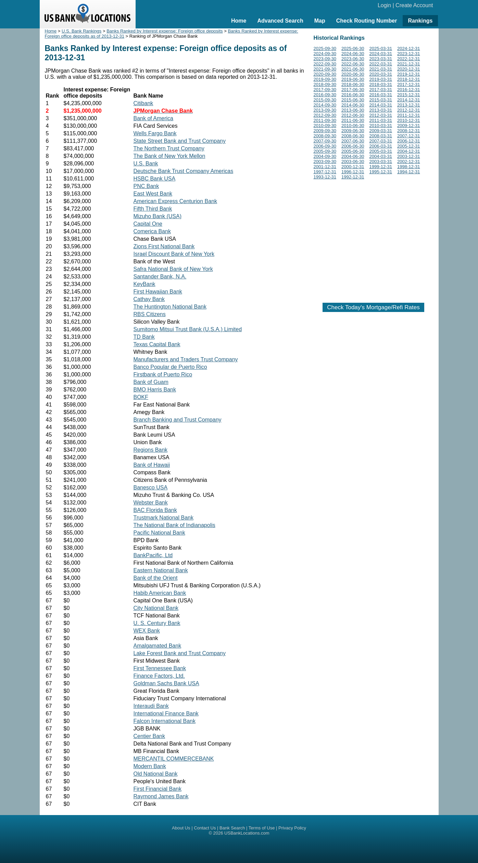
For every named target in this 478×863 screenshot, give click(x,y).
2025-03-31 (380, 48)
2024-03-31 (380, 53)
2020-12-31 (408, 69)
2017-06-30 (352, 89)
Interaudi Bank (151, 706)
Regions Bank (151, 450)
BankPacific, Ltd (153, 555)
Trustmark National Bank (163, 518)
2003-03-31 (380, 161)
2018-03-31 (380, 84)
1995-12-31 (380, 171)
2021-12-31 (408, 63)
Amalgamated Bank (157, 646)
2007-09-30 (325, 140)
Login (384, 5)
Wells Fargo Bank (155, 133)
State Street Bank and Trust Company (180, 141)
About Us (181, 827)
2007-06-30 (352, 140)
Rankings (420, 21)
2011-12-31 (408, 115)
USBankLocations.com (246, 833)
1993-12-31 (325, 176)
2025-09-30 (325, 48)
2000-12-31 (352, 166)
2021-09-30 (325, 69)
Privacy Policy (292, 827)
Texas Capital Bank (157, 344)
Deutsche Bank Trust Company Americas (184, 171)
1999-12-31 (380, 166)
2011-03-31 (380, 120)
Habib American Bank (160, 593)
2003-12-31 (408, 156)
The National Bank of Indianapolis (174, 525)
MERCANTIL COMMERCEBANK (174, 759)
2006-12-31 (408, 140)
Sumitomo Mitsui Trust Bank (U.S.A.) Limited (188, 329)
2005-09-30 (325, 151)
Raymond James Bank (161, 796)
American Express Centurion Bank (175, 201)
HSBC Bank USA (155, 179)
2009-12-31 (408, 125)
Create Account (414, 5)
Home (238, 21)
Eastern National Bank (161, 570)
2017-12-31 (408, 84)
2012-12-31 (408, 110)
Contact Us (205, 827)
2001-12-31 (325, 166)
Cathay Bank (149, 299)
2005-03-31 (380, 151)
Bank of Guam (151, 382)
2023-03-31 (380, 58)
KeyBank (144, 284)
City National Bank (156, 608)
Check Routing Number (366, 21)
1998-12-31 (408, 166)
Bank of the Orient (156, 578)
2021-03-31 (380, 69)
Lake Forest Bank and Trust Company (180, 653)
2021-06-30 (352, 69)
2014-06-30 (352, 105)
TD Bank (144, 337)
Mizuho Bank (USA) (158, 216)
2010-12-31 (408, 120)
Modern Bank (150, 766)
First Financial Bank (158, 789)
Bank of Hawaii (152, 465)
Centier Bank (149, 736)
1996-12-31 (352, 171)
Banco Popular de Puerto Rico (170, 367)
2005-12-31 (408, 146)
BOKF (141, 397)
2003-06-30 (352, 161)
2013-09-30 (325, 110)
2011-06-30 (352, 120)
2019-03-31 (380, 79)
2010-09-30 (325, 125)
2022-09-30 (325, 63)
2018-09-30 (325, 84)
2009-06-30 (352, 130)
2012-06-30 (352, 115)
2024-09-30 (325, 53)
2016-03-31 (380, 94)
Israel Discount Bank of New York (174, 254)
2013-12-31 (408, 105)
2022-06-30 (352, 63)
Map (319, 21)
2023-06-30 (352, 58)
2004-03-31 (380, 156)
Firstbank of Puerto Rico (163, 374)
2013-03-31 (380, 110)
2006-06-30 (352, 146)
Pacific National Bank (159, 533)
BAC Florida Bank (155, 510)
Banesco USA (151, 487)
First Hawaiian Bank (158, 292)
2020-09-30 (325, 74)
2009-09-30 (325, 130)
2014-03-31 (380, 105)
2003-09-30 (325, 161)
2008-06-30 (352, 135)
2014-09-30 (325, 105)
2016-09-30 (325, 94)
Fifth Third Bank (153, 209)
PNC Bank (146, 186)
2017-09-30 (325, 89)
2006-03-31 (380, 146)
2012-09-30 (325, 115)
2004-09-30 (325, 156)
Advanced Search (280, 21)
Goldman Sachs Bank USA (166, 683)
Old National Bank (156, 774)
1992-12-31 (352, 176)
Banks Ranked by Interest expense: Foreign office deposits (164, 31)
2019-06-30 (352, 79)
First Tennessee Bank (160, 668)
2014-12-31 (408, 99)
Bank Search (232, 827)
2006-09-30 (325, 146)
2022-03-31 (380, 63)
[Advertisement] (373, 240)
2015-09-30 (325, 99)
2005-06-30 (352, 151)
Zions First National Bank (164, 246)
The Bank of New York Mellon (169, 156)
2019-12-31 (408, 74)
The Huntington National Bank (170, 307)
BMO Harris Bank (155, 389)
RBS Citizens (150, 314)
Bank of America (154, 118)
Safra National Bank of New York (173, 269)
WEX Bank (147, 631)
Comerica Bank (152, 231)
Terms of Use (262, 827)
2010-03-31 (380, 125)
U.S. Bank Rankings (81, 31)
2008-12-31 (408, 130)
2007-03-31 (380, 140)
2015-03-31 (380, 99)
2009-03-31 (380, 130)
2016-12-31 (408, 89)
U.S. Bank (146, 163)
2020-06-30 (352, 74)
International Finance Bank (166, 713)
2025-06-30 (352, 48)
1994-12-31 (408, 171)
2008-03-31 (380, 135)
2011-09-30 (325, 120)
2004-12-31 (408, 151)
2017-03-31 (380, 89)
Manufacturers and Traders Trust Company (186, 359)
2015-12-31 (408, 94)
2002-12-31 (408, 161)
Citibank (143, 103)
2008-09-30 (325, 135)
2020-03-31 (380, 74)
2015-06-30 (352, 99)
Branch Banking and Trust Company (178, 420)
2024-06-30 (352, 53)
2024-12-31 (408, 48)
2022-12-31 (408, 58)
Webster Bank (151, 502)
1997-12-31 (325, 171)
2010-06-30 (352, 125)
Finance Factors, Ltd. (159, 676)
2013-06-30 (352, 110)
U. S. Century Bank (157, 623)
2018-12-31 (408, 79)
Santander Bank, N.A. (160, 276)
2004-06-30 (352, 156)
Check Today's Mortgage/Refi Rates (373, 307)
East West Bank (153, 194)
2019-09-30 (325, 79)
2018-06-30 (352, 84)
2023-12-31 (408, 53)
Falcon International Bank (165, 721)
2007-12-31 (408, 135)
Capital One (148, 224)
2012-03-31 (380, 115)
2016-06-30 (352, 94)
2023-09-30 (325, 58)
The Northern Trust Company (169, 148)
